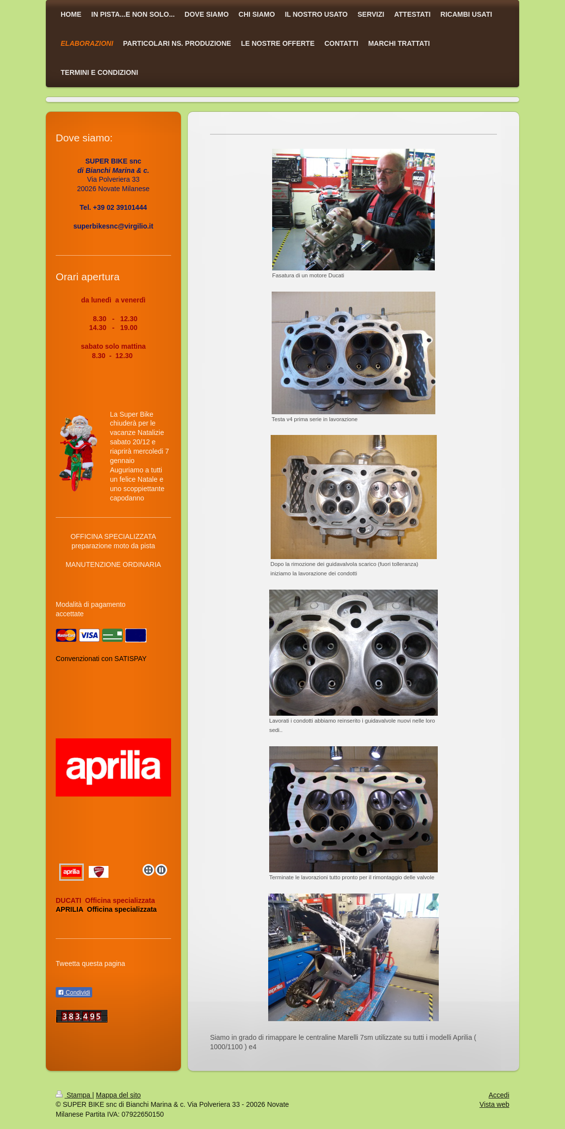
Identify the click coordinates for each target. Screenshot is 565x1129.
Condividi (74, 992)
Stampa (74, 1095)
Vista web (494, 1104)
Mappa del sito (118, 1095)
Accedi (499, 1095)
